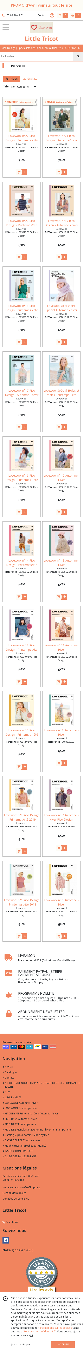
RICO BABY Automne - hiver (19, 1119)
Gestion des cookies (14, 1193)
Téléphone (10, 1222)
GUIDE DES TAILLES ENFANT (19, 1156)
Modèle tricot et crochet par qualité (24, 1145)
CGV (6, 1092)
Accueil (7, 1067)
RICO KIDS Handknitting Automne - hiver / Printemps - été (36, 1129)
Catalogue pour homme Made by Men (25, 1135)
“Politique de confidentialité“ (39, 1331)
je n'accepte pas (20, 1344)
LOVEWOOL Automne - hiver (20, 1103)
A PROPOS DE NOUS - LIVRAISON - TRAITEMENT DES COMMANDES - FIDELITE (41, 1084)
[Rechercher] (78, 56)
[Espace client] (52, 15)
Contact (42, 15)
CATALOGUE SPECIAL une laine (21, 1140)
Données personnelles (15, 1198)
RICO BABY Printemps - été (19, 1124)
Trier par (9, 86)
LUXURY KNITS (11, 1097)
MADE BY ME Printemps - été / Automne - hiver (30, 1113)
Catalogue (9, 1072)
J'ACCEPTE (63, 1344)
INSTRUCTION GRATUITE (17, 1151)
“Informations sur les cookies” (55, 1328)
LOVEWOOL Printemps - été (19, 1108)
